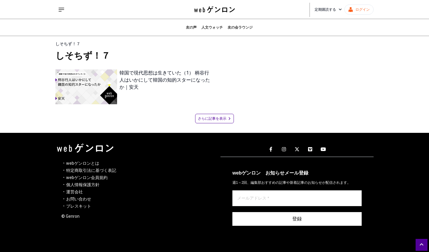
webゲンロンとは (82, 163)
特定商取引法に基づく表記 (91, 170)
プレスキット (78, 206)
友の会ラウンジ (240, 27)
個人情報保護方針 (83, 184)
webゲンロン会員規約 (87, 177)
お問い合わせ (78, 199)
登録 (297, 218)
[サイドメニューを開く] (61, 9)
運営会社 (74, 191)
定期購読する (328, 9)
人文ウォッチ (212, 27)
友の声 (191, 27)
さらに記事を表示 (214, 118)
